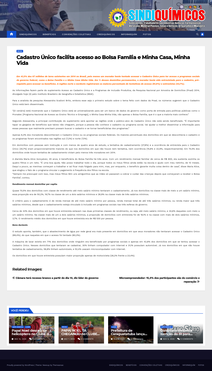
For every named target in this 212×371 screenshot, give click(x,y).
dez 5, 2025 (119, 339)
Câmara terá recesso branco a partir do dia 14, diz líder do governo (55, 278)
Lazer (27, 327)
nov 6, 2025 (169, 339)
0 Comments (39, 339)
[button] (197, 34)
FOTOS (147, 34)
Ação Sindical (18, 327)
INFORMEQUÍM (129, 34)
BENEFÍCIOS (49, 34)
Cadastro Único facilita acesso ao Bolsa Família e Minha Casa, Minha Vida (103, 60)
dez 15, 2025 (20, 339)
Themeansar (58, 365)
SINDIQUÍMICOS (28, 34)
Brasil (19, 51)
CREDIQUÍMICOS (106, 34)
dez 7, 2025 (69, 339)
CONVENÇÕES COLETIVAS (76, 34)
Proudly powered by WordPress (21, 365)
